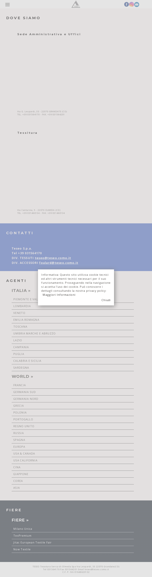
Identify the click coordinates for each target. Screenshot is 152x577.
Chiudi (106, 300)
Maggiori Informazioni (59, 295)
